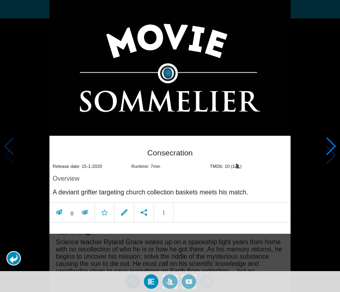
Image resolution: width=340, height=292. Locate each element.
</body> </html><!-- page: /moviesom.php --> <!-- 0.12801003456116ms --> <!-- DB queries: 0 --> (170, 146)
